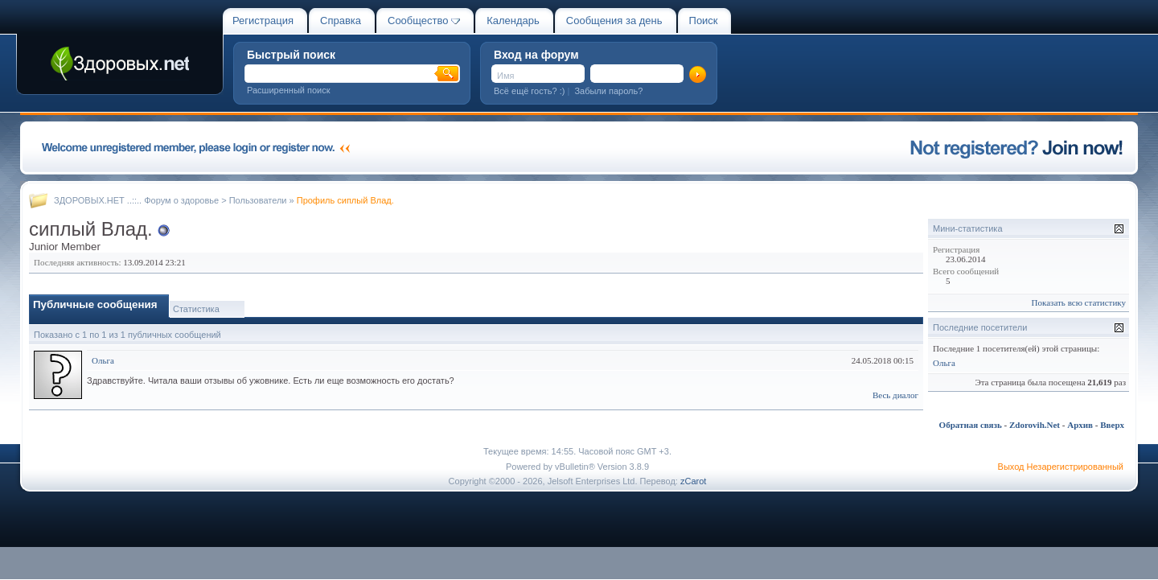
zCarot (693, 481)
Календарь (513, 20)
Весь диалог (895, 395)
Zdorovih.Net (1034, 425)
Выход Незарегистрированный (1060, 466)
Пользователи (258, 200)
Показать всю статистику (1079, 302)
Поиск (703, 20)
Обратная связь (970, 425)
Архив (1080, 425)
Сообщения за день (614, 20)
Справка (340, 20)
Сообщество (424, 20)
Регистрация (263, 20)
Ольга (103, 360)
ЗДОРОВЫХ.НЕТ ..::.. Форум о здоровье (136, 200)
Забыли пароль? (608, 91)
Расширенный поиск (289, 90)
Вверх (1112, 425)
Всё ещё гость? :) (529, 91)
